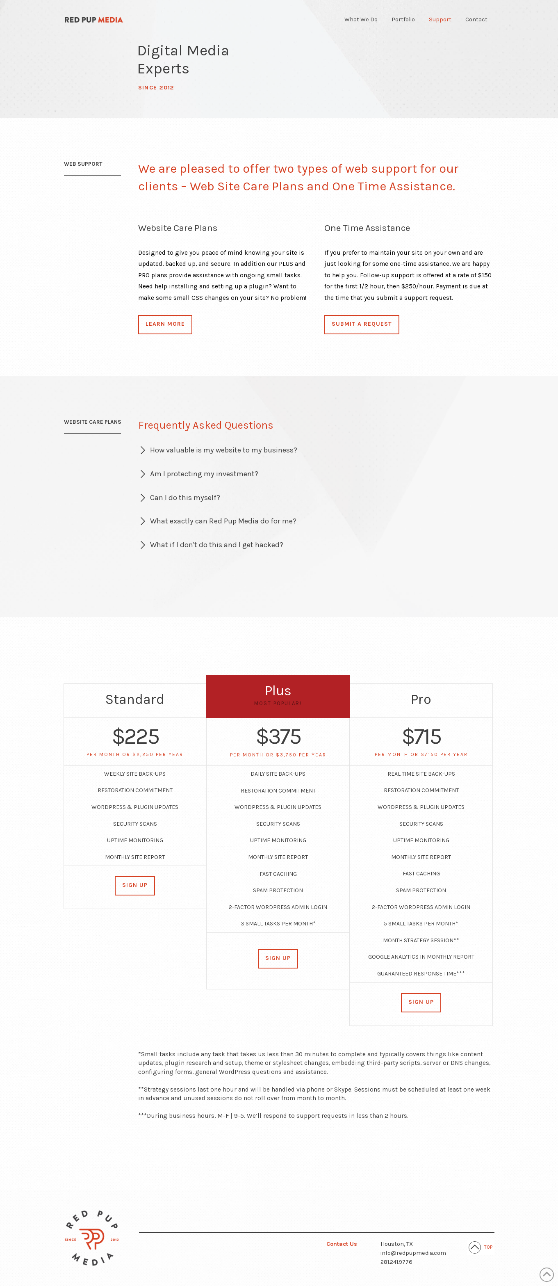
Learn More (165, 323)
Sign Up (135, 885)
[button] (316, 450)
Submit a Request (362, 323)
